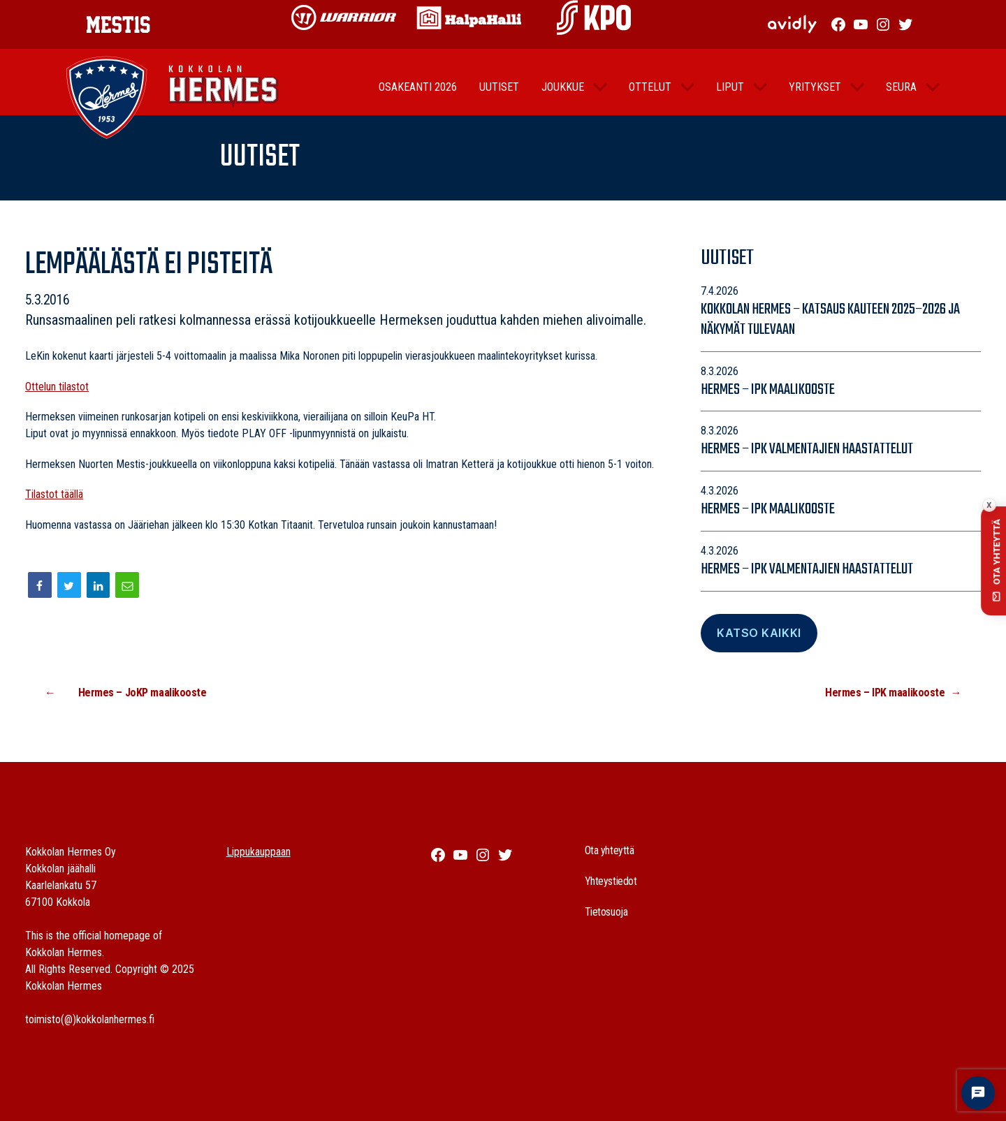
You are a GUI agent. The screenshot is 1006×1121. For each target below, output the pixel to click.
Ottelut (650, 88)
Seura (901, 88)
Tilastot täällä (54, 494)
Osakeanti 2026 (418, 88)
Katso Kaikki (759, 633)
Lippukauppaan (258, 851)
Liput (730, 88)
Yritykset (815, 88)
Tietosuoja (606, 911)
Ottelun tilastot (57, 386)
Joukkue (562, 88)
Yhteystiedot (611, 881)
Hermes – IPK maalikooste (768, 390)
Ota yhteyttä (609, 850)
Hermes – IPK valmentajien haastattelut (807, 449)
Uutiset (499, 88)
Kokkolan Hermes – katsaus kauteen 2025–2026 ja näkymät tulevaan (830, 320)
